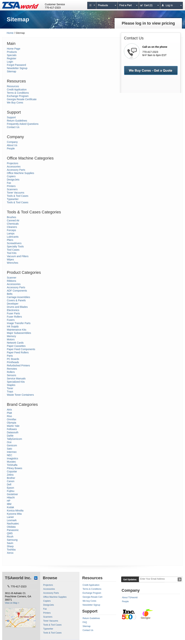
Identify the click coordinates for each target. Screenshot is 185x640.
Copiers (11, 176)
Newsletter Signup (17, 68)
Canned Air (13, 220)
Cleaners (12, 227)
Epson (10, 487)
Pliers (10, 240)
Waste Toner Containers (20, 394)
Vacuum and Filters (18, 256)
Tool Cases (13, 249)
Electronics (13, 310)
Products (12, 51)
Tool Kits (11, 253)
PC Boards (13, 359)
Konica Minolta (15, 510)
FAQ (85, 622)
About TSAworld (129, 597)
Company (12, 142)
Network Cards (15, 342)
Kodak (10, 507)
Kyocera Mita (14, 513)
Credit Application (17, 89)
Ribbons (11, 280)
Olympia (11, 422)
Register (11, 58)
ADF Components (17, 290)
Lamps (10, 233)
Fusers (11, 319)
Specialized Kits (16, 381)
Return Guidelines (17, 120)
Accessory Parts (16, 169)
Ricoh (10, 536)
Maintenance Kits (16, 329)
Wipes (10, 259)
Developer (12, 303)
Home (10, 32)
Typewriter (13, 199)
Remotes (12, 368)
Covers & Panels (16, 300)
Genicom (12, 445)
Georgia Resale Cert (92, 597)
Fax (9, 182)
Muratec (11, 461)
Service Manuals (16, 378)
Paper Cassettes (16, 346)
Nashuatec (13, 523)
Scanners (12, 189)
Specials (11, 55)
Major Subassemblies (19, 332)
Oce (9, 442)
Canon (10, 481)
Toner (10, 388)
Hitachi (11, 497)
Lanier (10, 517)
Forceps (11, 230)
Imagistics (12, 458)
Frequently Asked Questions (22, 123)
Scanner (11, 277)
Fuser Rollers (14, 316)
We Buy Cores (15, 102)
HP (8, 500)
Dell (9, 484)
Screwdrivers (14, 243)
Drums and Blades (17, 306)
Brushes (11, 217)
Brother (11, 478)
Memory (11, 336)
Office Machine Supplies (20, 173)
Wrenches (12, 262)
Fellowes (12, 429)
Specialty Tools (15, 246)
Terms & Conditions (18, 92)
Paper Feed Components (21, 349)
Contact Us (13, 127)
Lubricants (13, 236)
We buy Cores (89, 601)
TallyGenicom (14, 438)
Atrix (9, 409)
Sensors (11, 375)
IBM (9, 504)
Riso (9, 416)
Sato (9, 448)
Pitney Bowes (14, 468)
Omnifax (11, 419)
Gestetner (12, 494)
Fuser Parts (13, 313)
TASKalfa (12, 464)
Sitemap (11, 71)
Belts (9, 293)
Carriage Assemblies (18, 297)
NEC (9, 455)
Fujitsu (10, 491)
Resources (13, 86)
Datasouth (12, 432)
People (11, 148)
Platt (9, 412)
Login (10, 61)
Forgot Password (16, 64)
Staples (11, 385)
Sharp (10, 546)
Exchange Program (18, 96)
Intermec (12, 451)
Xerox (10, 552)
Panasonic (13, 530)
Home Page (13, 48)
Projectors (12, 163)
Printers (11, 186)
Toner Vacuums (15, 192)
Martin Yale (13, 425)
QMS (10, 533)
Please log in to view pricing (148, 23)
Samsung (12, 539)
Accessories (13, 166)
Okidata (11, 526)
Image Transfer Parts (19, 323)
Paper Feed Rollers (18, 352)
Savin (10, 543)
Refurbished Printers (18, 365)
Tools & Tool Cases (17, 195)
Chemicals (13, 223)
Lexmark (12, 520)
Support (11, 117)
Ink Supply (13, 326)
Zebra (10, 474)
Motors (11, 339)
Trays (10, 391)
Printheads (13, 362)
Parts (10, 355)
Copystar (12, 471)
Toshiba (11, 549)
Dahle (10, 435)
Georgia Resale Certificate (21, 99)
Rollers (11, 372)
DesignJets (13, 179)
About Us (12, 145)
